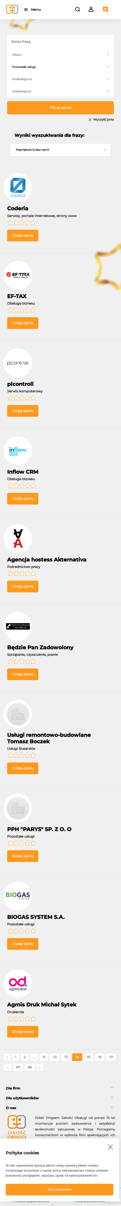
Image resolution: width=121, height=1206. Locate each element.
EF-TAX (16, 296)
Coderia (17, 208)
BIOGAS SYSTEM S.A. (36, 917)
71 (43, 1057)
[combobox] (60, 55)
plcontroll (20, 384)
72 (55, 1057)
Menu (36, 9)
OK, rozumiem (59, 1189)
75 (88, 1057)
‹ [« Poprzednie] (7, 1057)
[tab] (60, 1088)
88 (30, 1067)
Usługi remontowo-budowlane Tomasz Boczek (49, 738)
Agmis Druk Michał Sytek (41, 1004)
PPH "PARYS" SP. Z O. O (39, 829)
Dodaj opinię (22, 235)
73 (66, 1057)
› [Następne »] (39, 1067)
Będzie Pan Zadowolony (40, 647)
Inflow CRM (22, 472)
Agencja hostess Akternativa (46, 559)
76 (100, 1057)
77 (111, 1057)
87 (18, 1067)
